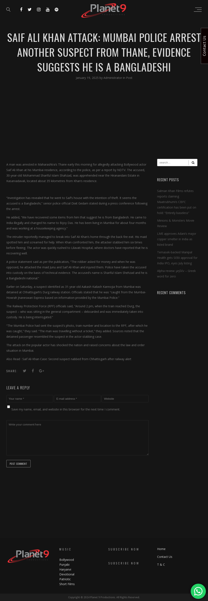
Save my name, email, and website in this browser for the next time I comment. (65, 409)
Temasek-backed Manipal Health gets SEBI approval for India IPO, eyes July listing (177, 257)
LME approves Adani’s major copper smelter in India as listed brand (176, 239)
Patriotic (65, 579)
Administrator (113, 78)
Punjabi (64, 565)
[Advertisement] (104, 122)
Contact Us (164, 557)
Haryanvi (65, 569)
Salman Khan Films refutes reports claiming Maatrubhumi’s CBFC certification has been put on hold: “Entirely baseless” (176, 202)
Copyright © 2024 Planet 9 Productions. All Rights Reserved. (104, 597)
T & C (161, 565)
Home (161, 549)
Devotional (66, 574)
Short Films (67, 584)
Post (129, 78)
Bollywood (66, 560)
